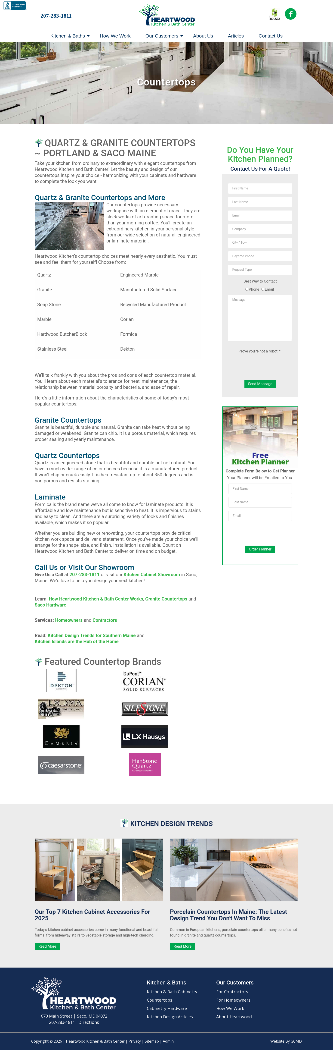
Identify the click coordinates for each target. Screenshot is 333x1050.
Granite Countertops (166, 599)
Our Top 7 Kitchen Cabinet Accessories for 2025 (92, 915)
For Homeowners (233, 1000)
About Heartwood (234, 1016)
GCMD (296, 1041)
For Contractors (232, 991)
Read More (47, 946)
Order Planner (260, 549)
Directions (88, 1022)
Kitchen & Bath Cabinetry (172, 991)
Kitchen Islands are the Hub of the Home (77, 641)
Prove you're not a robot (260, 351)
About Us (203, 35)
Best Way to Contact (260, 281)
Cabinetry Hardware (167, 1008)
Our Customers (164, 35)
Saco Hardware (50, 605)
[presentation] (260, 368)
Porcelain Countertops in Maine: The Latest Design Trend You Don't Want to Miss (228, 915)
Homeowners (69, 620)
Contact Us (271, 35)
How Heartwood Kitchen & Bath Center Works (96, 599)
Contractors (104, 620)
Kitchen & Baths (69, 35)
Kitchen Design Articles (170, 1016)
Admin (168, 1041)
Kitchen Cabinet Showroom (152, 574)
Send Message (260, 384)
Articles (236, 35)
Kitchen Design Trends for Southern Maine (92, 635)
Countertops (159, 1000)
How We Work (115, 35)
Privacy (135, 1041)
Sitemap (152, 1041)
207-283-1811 (56, 16)
